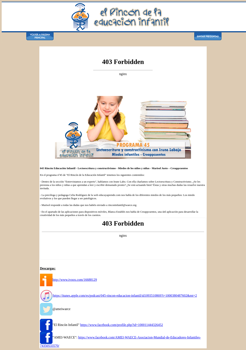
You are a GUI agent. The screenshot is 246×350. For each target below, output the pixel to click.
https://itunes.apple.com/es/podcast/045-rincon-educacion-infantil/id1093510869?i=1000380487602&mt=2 (125, 295)
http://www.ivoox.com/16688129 (75, 279)
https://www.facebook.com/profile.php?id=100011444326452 (121, 325)
